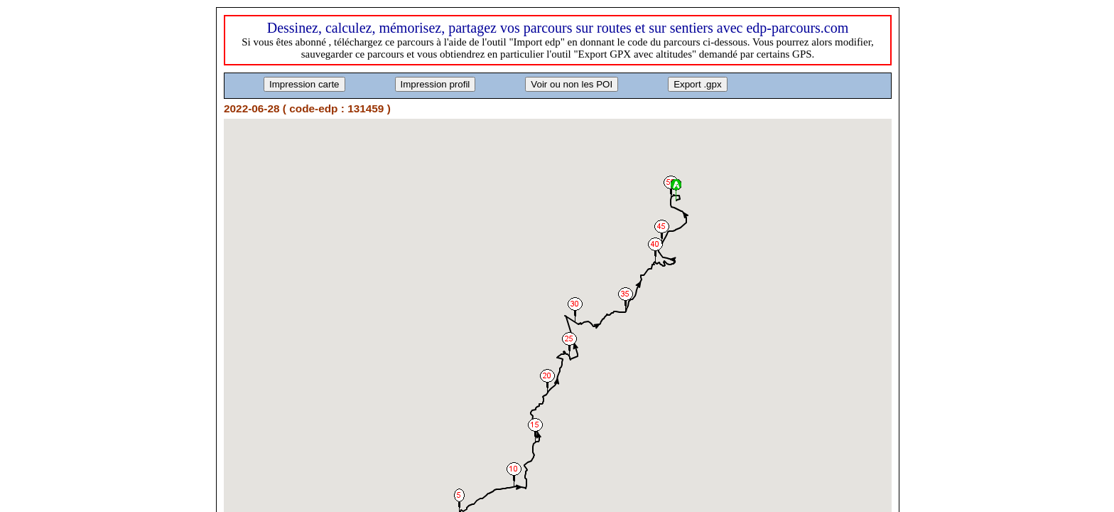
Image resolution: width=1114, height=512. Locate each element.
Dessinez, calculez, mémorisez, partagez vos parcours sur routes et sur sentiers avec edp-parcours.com (558, 28)
